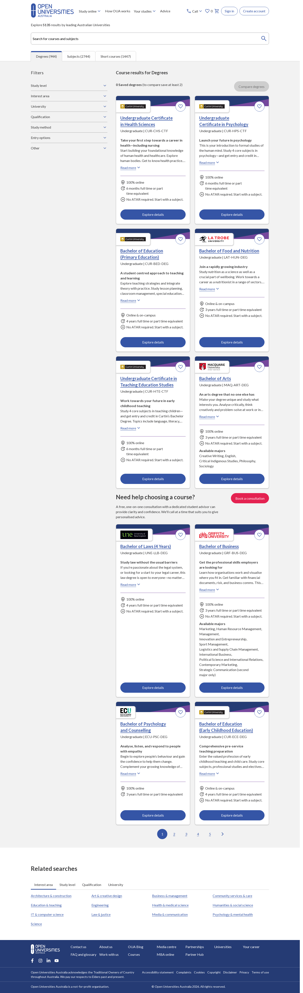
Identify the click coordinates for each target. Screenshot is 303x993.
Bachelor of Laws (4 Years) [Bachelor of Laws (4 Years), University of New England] (145, 546)
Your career (251, 947)
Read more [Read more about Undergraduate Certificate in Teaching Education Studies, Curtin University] (130, 428)
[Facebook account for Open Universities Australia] (32, 961)
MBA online (165, 954)
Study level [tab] (67, 884)
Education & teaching (46, 905)
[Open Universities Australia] (52, 16)
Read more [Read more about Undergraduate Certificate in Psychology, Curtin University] (209, 162)
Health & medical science (170, 905)
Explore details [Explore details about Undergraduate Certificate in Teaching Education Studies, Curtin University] (153, 479)
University (69, 106)
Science (36, 924)
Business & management (169, 896)
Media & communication (170, 914)
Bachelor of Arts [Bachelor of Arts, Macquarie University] (215, 378)
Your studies (145, 11)
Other (69, 148)
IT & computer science (47, 914)
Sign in (229, 11)
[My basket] (216, 11)
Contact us (78, 947)
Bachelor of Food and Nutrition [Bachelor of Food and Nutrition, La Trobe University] (229, 250)
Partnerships (194, 947)
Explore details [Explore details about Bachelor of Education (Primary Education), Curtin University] (153, 342)
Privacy (244, 972)
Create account (254, 11)
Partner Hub (194, 954)
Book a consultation (250, 498)
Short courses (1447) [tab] (116, 56)
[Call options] (194, 11)
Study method (69, 127)
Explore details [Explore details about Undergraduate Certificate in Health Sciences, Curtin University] (153, 214)
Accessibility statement (158, 972)
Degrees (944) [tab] (46, 56)
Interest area (69, 96)
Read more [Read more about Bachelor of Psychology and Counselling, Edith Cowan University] (130, 773)
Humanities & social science (233, 905)
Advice (165, 11)
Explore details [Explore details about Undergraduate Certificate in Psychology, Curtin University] (232, 214)
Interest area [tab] (43, 884)
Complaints (183, 972)
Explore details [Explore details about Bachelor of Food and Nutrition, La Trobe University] (232, 342)
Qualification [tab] (91, 884)
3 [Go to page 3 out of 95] (186, 834)
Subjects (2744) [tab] (78, 56)
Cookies (199, 972)
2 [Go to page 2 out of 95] (174, 834)
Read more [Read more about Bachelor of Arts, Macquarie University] (209, 416)
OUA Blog (135, 947)
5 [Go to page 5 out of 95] (210, 834)
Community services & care (232, 896)
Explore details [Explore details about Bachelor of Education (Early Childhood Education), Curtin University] (232, 815)
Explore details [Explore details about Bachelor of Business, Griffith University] (232, 687)
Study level (69, 85)
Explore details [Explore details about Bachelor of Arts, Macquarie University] (232, 479)
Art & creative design (106, 896)
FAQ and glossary (83, 954)
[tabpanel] (150, 454)
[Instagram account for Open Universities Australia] (40, 961)
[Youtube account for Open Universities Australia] (57, 961)
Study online (90, 11)
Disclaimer (230, 972)
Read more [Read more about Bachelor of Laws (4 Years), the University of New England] (130, 584)
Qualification (69, 116)
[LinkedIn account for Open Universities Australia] (48, 961)
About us (105, 947)
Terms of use (260, 972)
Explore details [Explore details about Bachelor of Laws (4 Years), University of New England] (153, 687)
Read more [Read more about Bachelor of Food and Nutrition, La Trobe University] (209, 288)
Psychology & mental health (233, 914)
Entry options (69, 137)
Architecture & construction (51, 896)
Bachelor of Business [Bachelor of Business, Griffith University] (219, 546)
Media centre (166, 947)
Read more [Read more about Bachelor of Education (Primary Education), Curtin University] (130, 300)
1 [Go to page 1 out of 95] (162, 834)
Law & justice (101, 914)
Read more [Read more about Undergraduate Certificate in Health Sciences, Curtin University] (130, 167)
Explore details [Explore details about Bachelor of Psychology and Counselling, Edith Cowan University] (153, 815)
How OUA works (117, 11)
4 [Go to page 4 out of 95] (198, 834)
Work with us (109, 954)
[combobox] (150, 38)
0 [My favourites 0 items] (209, 11)
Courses (134, 954)
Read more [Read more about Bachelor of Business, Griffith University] (209, 589)
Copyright (214, 972)
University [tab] (115, 884)
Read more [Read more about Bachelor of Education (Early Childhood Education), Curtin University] (209, 773)
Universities (223, 947)
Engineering (100, 905)
